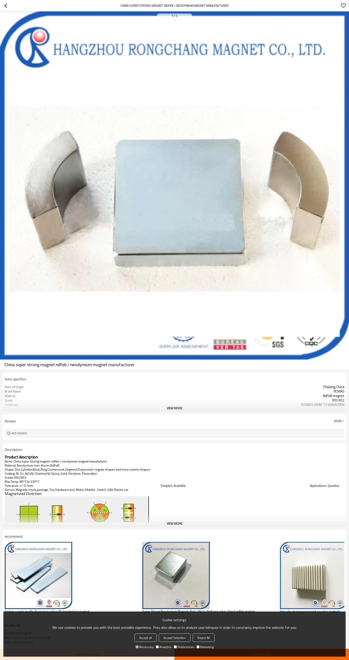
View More (174, 408)
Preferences (184, 647)
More (338, 421)
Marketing (205, 647)
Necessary (145, 647)
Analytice (164, 647)
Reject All (203, 637)
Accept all (145, 637)
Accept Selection (174, 637)
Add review (19, 433)
